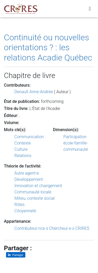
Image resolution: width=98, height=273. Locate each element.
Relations (22, 155)
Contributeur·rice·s (31, 228)
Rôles (19, 204)
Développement (28, 179)
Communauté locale (32, 192)
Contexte (22, 143)
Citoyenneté (25, 210)
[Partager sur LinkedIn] (15, 255)
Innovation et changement (38, 185)
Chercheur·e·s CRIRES (69, 228)
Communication (29, 136)
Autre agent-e (26, 173)
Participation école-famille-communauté (76, 143)
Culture (20, 149)
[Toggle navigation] (90, 8)
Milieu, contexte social (34, 198)
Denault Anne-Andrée (33, 91)
